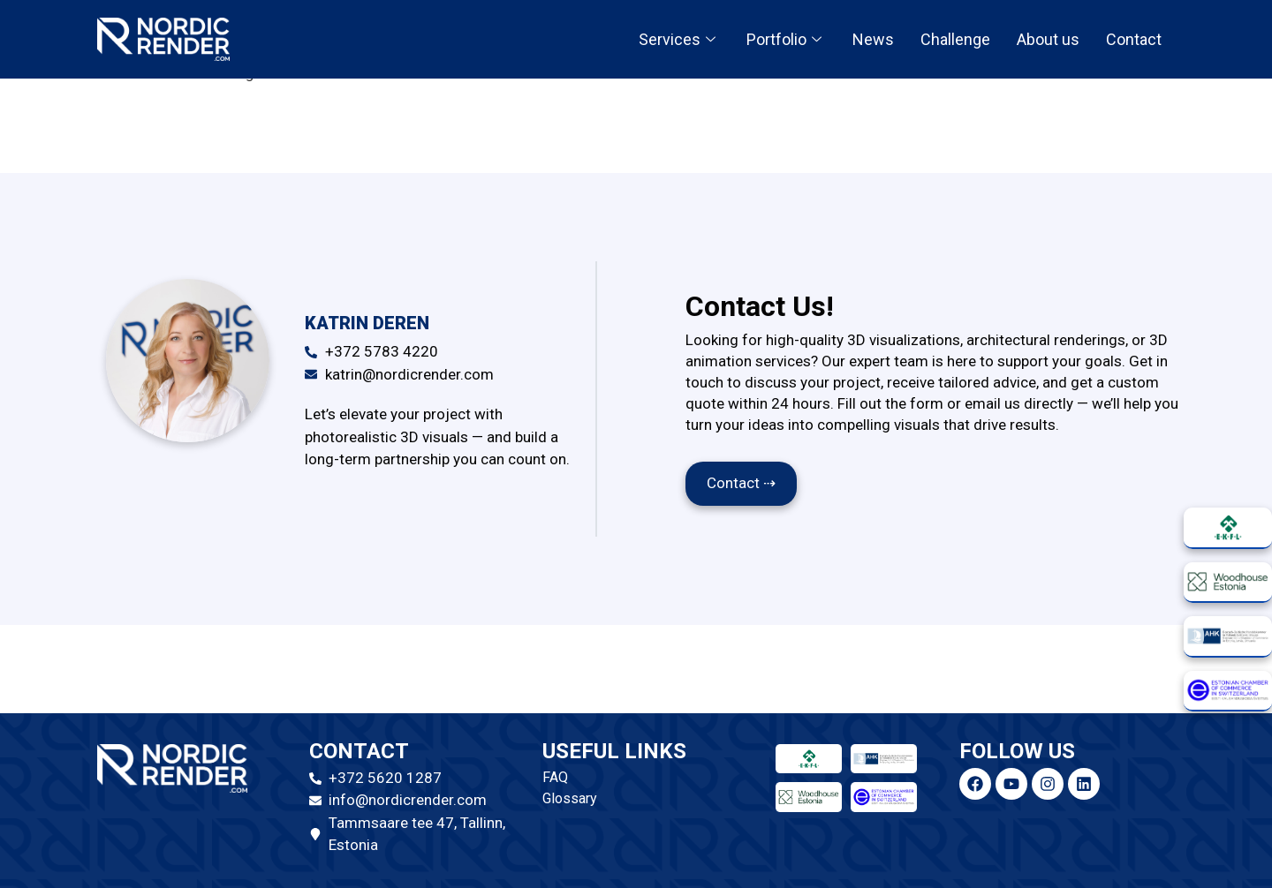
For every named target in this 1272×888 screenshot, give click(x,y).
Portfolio (786, 39)
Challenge (955, 39)
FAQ (555, 777)
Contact (1134, 39)
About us (1048, 39)
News (873, 39)
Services (679, 39)
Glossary (569, 798)
